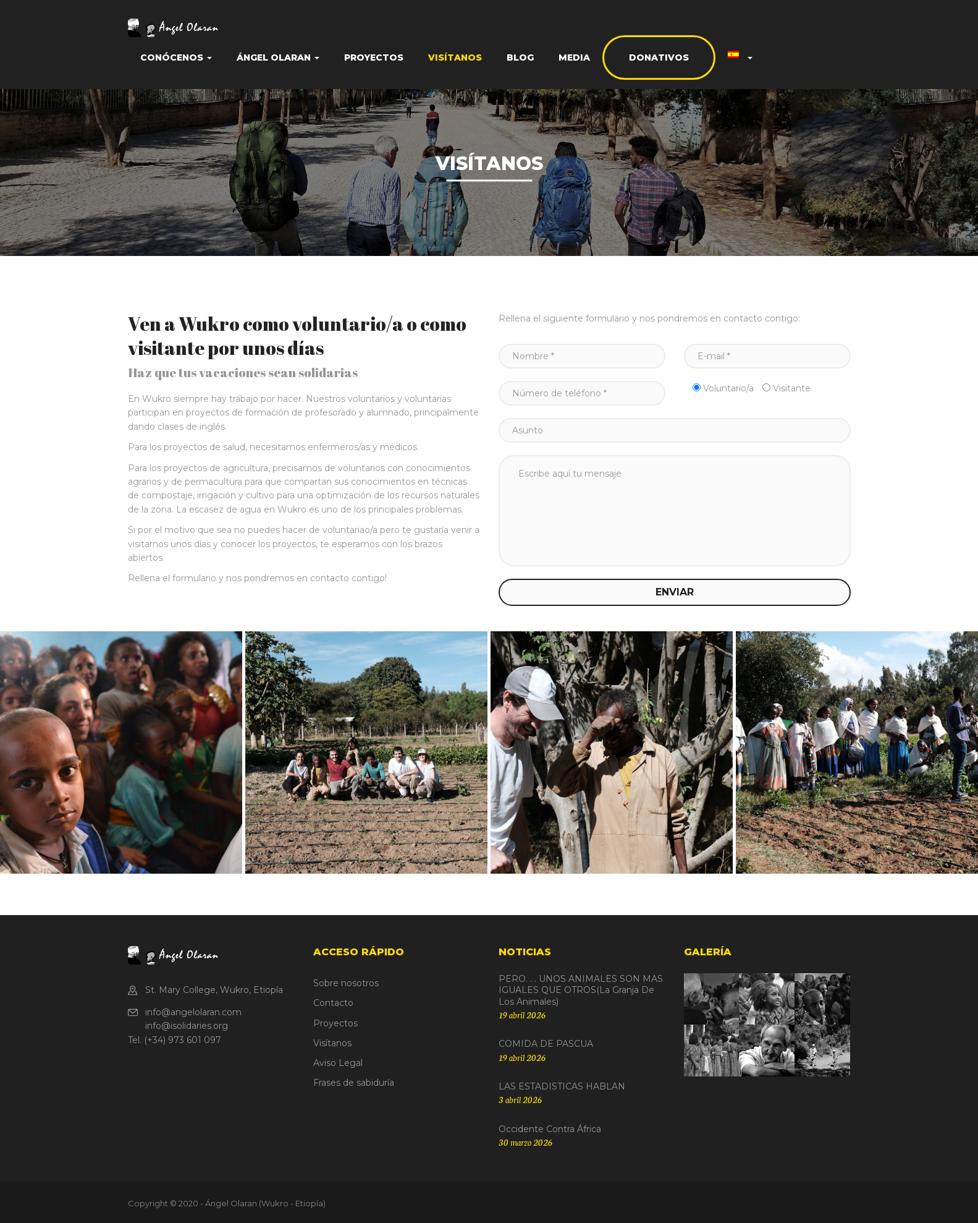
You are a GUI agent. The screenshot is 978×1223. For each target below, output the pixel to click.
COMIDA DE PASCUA (546, 1043)
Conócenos (176, 57)
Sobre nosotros (346, 983)
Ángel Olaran (278, 57)
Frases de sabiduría (353, 1082)
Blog (520, 57)
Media (574, 57)
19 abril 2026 (522, 1014)
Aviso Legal (338, 1062)
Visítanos (455, 57)
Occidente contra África (550, 1129)
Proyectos (373, 57)
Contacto (333, 1002)
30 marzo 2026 (525, 1142)
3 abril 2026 (520, 1099)
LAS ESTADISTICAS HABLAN (562, 1086)
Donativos (659, 57)
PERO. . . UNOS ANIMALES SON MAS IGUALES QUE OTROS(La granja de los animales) (581, 990)
